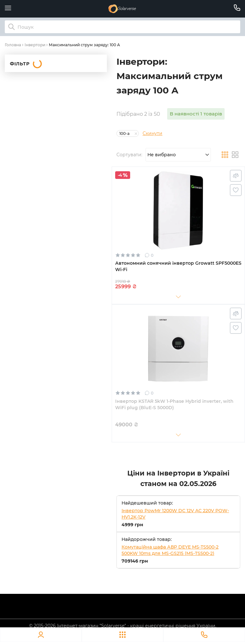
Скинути (152, 133)
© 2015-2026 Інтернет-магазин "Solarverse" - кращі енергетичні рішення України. (122, 626)
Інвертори (35, 44)
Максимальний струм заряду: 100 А (84, 44)
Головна (13, 44)
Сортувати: (129, 155)
